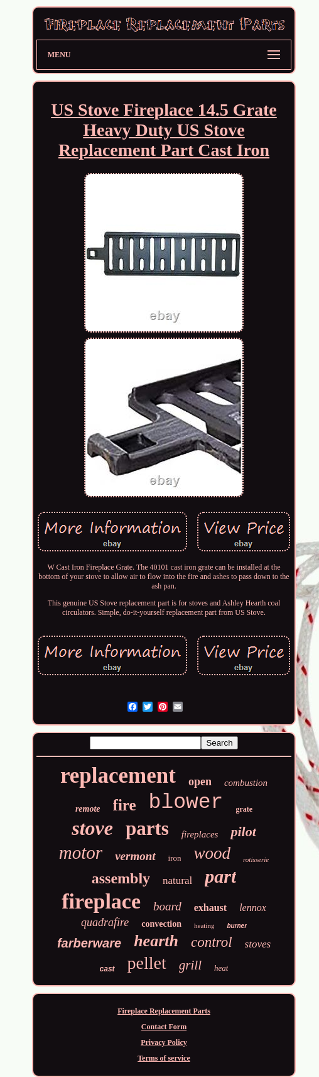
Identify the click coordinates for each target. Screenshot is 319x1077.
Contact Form (164, 1026)
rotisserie (256, 859)
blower (186, 802)
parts (147, 828)
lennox (252, 907)
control (211, 942)
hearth (156, 941)
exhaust (210, 907)
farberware (89, 943)
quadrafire (105, 922)
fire (124, 805)
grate (243, 809)
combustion (246, 783)
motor (80, 852)
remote (87, 809)
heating (204, 925)
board (167, 906)
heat (221, 968)
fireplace (101, 901)
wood (211, 853)
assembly (121, 878)
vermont (135, 856)
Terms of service (164, 1058)
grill (190, 965)
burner (237, 925)
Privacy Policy (164, 1042)
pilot (243, 831)
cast (107, 968)
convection (161, 924)
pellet (146, 963)
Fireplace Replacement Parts (163, 1011)
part (220, 876)
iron (174, 858)
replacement (118, 775)
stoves (258, 944)
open (200, 781)
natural (177, 880)
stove (92, 828)
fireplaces (200, 834)
